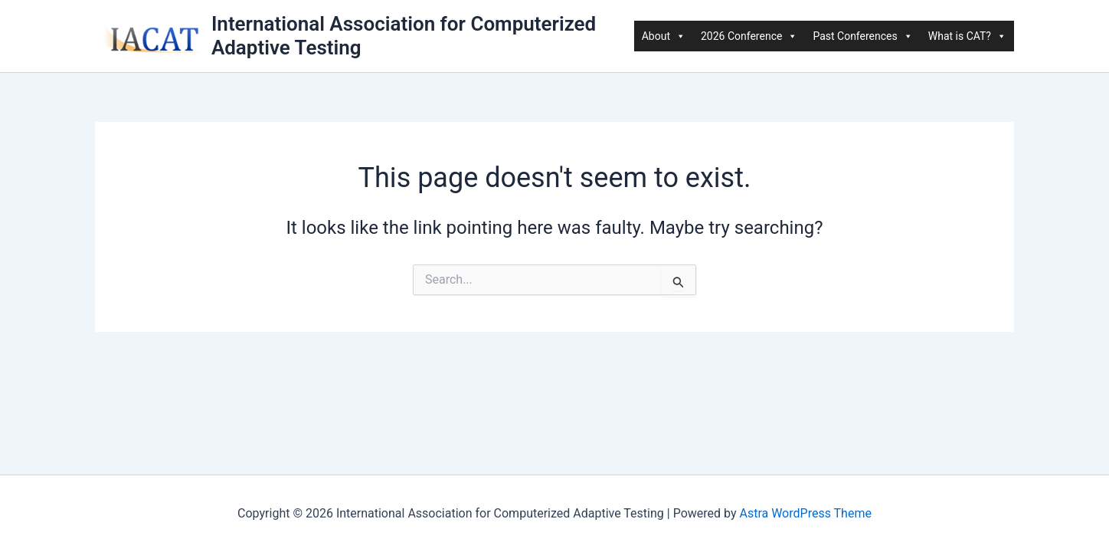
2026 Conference (749, 36)
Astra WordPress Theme (805, 513)
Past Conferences (862, 36)
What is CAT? (967, 36)
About (663, 36)
